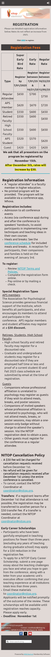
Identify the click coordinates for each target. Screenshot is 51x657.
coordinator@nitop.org (18, 490)
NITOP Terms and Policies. (24, 270)
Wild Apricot (28, 654)
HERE (23, 40)
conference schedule (17, 243)
